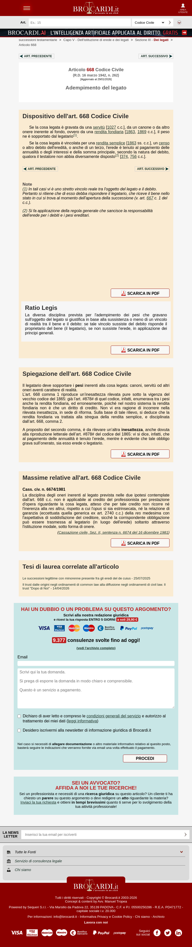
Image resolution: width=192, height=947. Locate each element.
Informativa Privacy (94, 917)
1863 (130, 132)
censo (164, 143)
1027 (111, 127)
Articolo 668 (27, 45)
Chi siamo (142, 917)
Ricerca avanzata (179, 22)
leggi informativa (82, 721)
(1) (75, 135)
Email (23, 657)
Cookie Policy (122, 917)
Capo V (96, 40)
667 (149, 198)
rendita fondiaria (109, 132)
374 (124, 156)
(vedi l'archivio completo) (96, 648)
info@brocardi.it (65, 917)
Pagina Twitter (167, 931)
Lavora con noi (96, 922)
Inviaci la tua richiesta (38, 802)
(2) (117, 155)
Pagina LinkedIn (178, 931)
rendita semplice (110, 143)
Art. (38, 56)
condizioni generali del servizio (113, 716)
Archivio (158, 917)
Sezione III (151, 40)
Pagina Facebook (157, 931)
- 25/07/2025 (86, 578)
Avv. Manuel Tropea (112, 901)
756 (133, 156)
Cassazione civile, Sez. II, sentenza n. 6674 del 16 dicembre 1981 (113, 532)
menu (27, 8)
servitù (99, 127)
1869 (142, 132)
